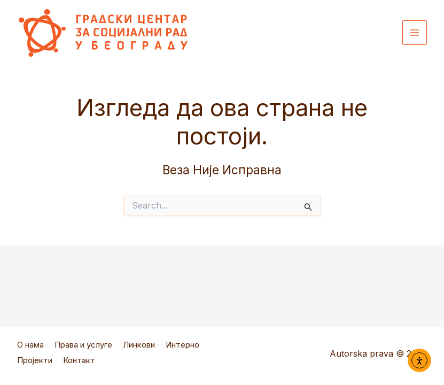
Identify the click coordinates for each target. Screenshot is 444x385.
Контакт (79, 362)
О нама (30, 348)
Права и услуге (83, 348)
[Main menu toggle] (414, 32)
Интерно (182, 348)
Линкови (139, 348)
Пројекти (34, 362)
